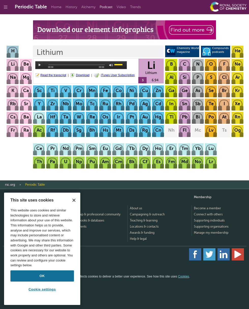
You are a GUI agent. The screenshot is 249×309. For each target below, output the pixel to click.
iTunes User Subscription (118, 75)
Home (56, 7)
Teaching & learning (144, 220)
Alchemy (88, 7)
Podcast (106, 7)
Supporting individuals (209, 220)
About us (136, 208)
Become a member (207, 208)
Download (82, 75)
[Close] (74, 200)
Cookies (183, 276)
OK (42, 276)
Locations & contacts (144, 226)
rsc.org (10, 185)
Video (121, 7)
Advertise (72, 239)
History (71, 7)
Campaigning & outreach (147, 214)
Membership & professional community (93, 214)
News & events (76, 226)
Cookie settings (42, 289)
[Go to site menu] (6, 7)
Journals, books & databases (85, 220)
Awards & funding (142, 233)
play (39, 65)
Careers (71, 233)
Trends (135, 7)
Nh (171, 130)
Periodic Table (31, 6)
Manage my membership (211, 233)
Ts (224, 130)
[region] (42, 249)
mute (111, 65)
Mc (198, 130)
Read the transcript (53, 75)
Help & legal (138, 239)
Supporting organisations (211, 226)
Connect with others (208, 214)
